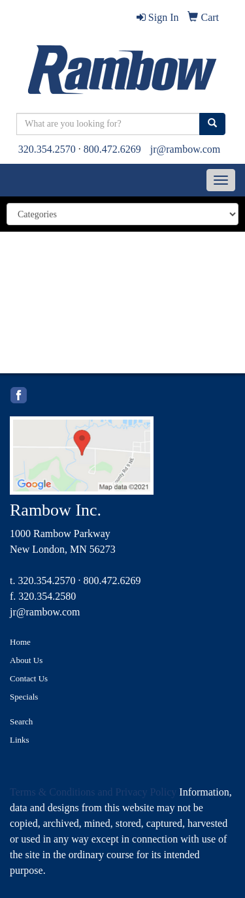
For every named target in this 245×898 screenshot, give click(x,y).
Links (19, 740)
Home (20, 642)
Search (21, 721)
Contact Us (29, 678)
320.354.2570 (47, 149)
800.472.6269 (112, 149)
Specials (24, 697)
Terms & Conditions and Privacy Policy (93, 791)
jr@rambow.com (185, 149)
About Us (26, 660)
